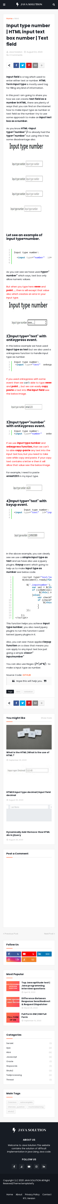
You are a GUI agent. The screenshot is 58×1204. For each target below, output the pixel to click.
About (19, 1194)
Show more (46, 718)
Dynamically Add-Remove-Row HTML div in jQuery (28, 834)
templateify (27, 1183)
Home (9, 18)
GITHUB (27, 675)
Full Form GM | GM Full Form (33, 1016)
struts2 (29, 1070)
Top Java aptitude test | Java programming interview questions (35, 985)
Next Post (48, 933)
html (16, 18)
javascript (29, 1057)
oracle (29, 1061)
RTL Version (29, 1198)
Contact (47, 1194)
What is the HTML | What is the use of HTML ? (27, 754)
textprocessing (29, 1075)
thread (29, 1079)
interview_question (16, 1107)
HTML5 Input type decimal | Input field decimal (28, 794)
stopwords (29, 1066)
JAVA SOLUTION (32, 1180)
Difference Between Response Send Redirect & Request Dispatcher (35, 1001)
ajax (29, 1048)
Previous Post (11, 933)
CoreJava (12, 1102)
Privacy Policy (32, 1194)
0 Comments (15, 55)
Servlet (29, 1043)
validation (28, 691)
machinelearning (35, 1107)
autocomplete (26, 1102)
